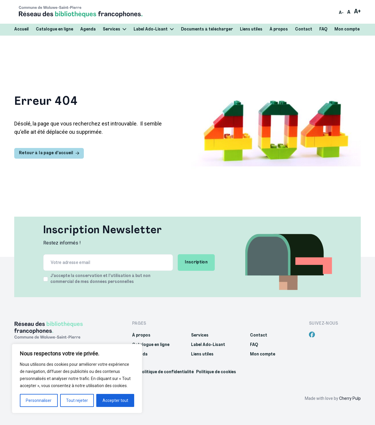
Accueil (21, 29)
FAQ (323, 29)
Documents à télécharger (207, 29)
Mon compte (347, 29)
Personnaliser (39, 400)
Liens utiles (251, 29)
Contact (303, 29)
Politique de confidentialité (166, 372)
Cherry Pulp (350, 398)
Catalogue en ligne (54, 29)
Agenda (88, 29)
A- (341, 13)
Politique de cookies (216, 372)
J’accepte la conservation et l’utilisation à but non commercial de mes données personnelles (100, 279)
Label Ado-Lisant (154, 29)
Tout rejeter (77, 400)
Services (114, 29)
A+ (357, 12)
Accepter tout (115, 400)
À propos (279, 29)
